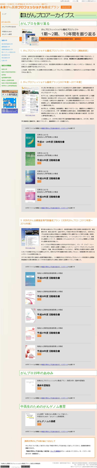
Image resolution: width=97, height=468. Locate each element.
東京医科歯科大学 (7, 44)
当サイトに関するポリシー (89, 1)
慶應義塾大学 (6, 47)
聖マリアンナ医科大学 (8, 52)
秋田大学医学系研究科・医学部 (9, 73)
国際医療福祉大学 (7, 49)
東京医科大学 (6, 55)
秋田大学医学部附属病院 (9, 83)
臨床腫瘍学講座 (6, 77)
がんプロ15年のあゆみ (9, 27)
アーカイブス (6, 22)
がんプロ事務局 (55, 451)
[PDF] (39, 144)
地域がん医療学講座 (8, 80)
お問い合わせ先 (65, 1)
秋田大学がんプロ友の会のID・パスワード (55, 128)
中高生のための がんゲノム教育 (7, 33)
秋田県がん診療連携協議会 (9, 85)
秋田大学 (4, 69)
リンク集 (75, 1)
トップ (4, 14)
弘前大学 (4, 60)
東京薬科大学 (6, 58)
